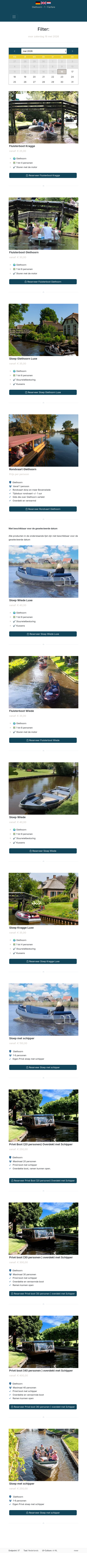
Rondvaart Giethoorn (22, 469)
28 (25, 61)
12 (25, 71)
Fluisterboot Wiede (21, 711)
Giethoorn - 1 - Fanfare (43, 7)
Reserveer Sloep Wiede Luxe (43, 634)
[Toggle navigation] (14, 16)
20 (34, 76)
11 (15, 71)
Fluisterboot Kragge (22, 146)
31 (72, 82)
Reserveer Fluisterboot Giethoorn (43, 281)
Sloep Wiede (17, 817)
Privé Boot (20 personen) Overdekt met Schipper (41, 1144)
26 (25, 82)
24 (72, 76)
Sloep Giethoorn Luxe (23, 358)
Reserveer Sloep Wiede (43, 851)
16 (62, 71)
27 (14, 61)
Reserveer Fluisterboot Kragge (43, 175)
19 (25, 76)
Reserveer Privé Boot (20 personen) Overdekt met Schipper (43, 1180)
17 (72, 71)
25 (14, 82)
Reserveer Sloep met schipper (43, 1067)
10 (72, 66)
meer (76, 1550)
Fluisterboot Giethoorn (24, 252)
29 (34, 61)
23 (62, 76)
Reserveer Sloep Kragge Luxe (43, 961)
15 (53, 71)
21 (43, 76)
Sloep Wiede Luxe (21, 600)
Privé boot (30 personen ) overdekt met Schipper (41, 1257)
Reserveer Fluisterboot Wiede (42, 740)
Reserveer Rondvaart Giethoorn (43, 508)
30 (43, 61)
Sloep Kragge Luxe (21, 927)
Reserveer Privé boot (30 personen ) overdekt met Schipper (43, 1293)
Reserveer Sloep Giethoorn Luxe (43, 392)
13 (34, 71)
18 (15, 76)
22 (52, 76)
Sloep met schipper (21, 1038)
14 (43, 71)
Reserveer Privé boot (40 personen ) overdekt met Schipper (43, 1406)
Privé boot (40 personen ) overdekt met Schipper (41, 1370)
